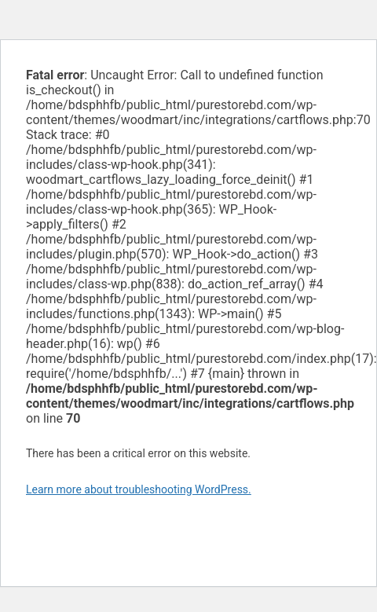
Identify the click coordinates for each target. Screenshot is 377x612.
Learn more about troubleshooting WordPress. (138, 489)
